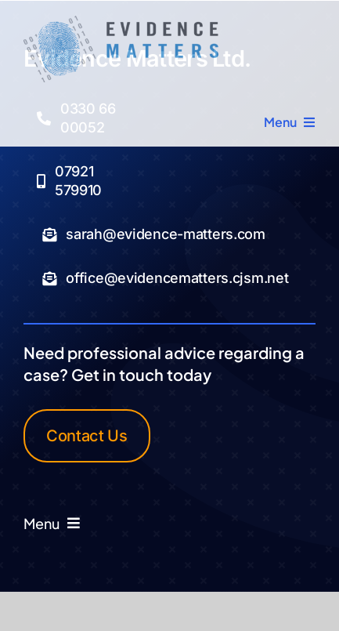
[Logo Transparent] (120, 22)
